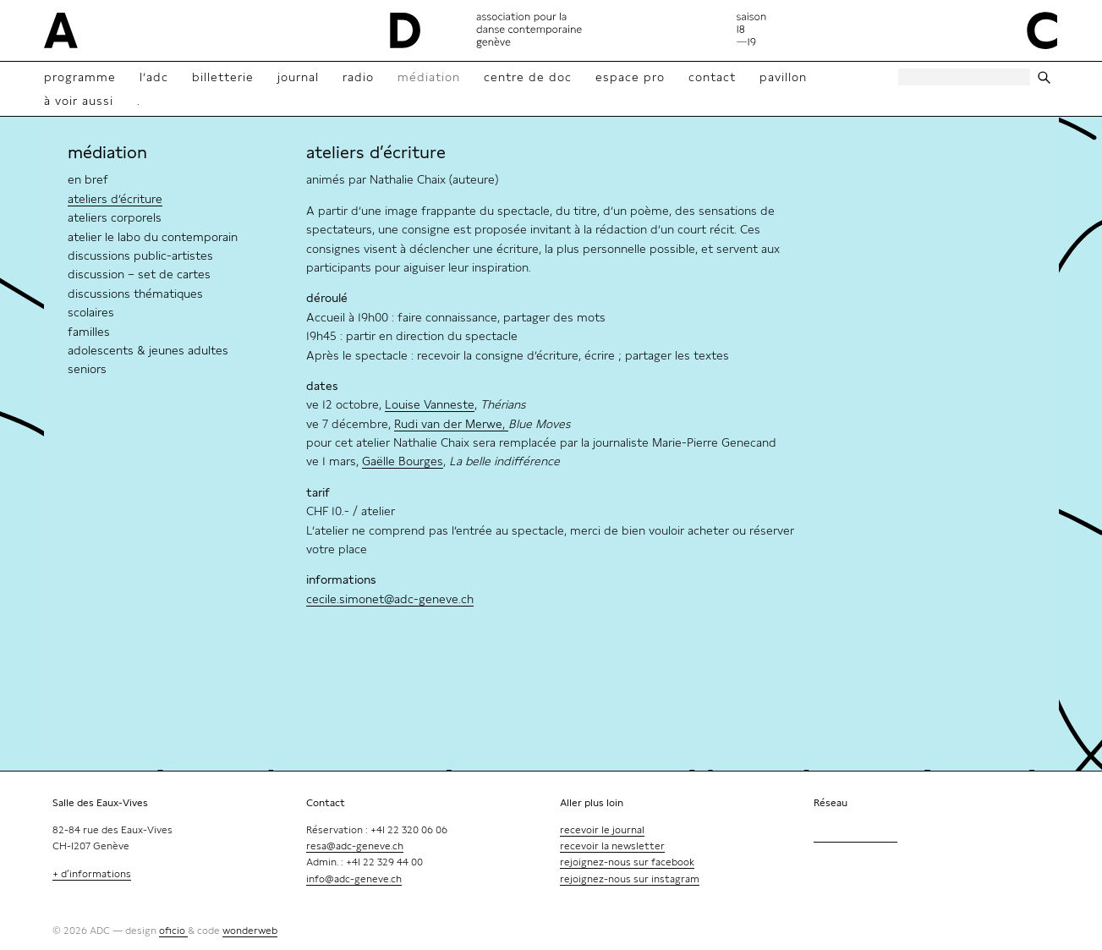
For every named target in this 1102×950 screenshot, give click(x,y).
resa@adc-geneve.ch (354, 846)
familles (89, 331)
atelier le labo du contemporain (153, 237)
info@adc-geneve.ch (354, 879)
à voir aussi (78, 100)
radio (358, 77)
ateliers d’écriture (115, 199)
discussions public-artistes (140, 255)
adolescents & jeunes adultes (148, 350)
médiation (107, 152)
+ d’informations (91, 874)
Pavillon (783, 77)
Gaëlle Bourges (402, 461)
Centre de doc (528, 77)
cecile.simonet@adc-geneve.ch (390, 599)
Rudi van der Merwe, (451, 424)
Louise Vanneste (429, 404)
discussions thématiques (135, 293)
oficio (173, 930)
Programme (80, 77)
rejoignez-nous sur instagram (629, 879)
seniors (87, 369)
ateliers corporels (115, 217)
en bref (88, 179)
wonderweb (249, 930)
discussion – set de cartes (139, 274)
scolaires (91, 312)
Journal (298, 77)
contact (712, 77)
